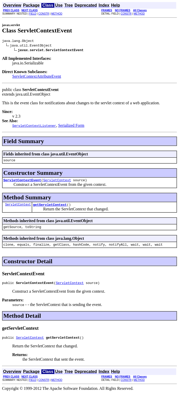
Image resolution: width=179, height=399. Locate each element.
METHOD (56, 13)
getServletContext (50, 207)
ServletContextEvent (22, 182)
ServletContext (57, 182)
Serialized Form (71, 126)
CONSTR (43, 13)
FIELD (32, 13)
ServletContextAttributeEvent (36, 77)
